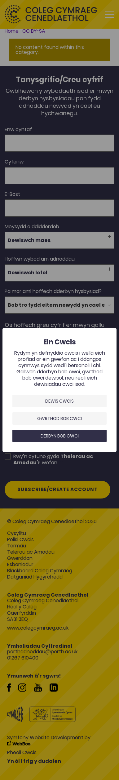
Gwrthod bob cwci (59, 418)
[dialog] (59, 390)
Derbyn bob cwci (60, 436)
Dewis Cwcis (59, 401)
